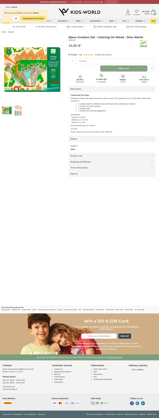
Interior (140, 21)
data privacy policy (115, 357)
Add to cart (123, 68)
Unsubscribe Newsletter (102, 379)
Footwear (63, 21)
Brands (11, 32)
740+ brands (19, 27)
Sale (153, 21)
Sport (80, 21)
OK (16, 18)
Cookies (142, 414)
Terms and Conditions (94, 414)
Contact (7, 365)
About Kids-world (100, 369)
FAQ (95, 377)
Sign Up (125, 336)
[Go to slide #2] (18, 110)
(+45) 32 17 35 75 (15, 372)
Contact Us (58, 369)
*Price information (79, 168)
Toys (125, 21)
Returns (74, 174)
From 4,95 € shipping (136, 27)
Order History (59, 377)
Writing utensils (88, 310)
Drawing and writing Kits (46, 310)
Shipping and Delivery (80, 162)
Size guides (58, 382)
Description (75, 89)
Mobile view (151, 414)
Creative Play (26, 310)
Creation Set (15, 310)
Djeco (34, 310)
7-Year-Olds (109, 310)
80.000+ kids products (46, 27)
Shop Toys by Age (70, 310)
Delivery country (131, 414)
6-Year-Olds (100, 310)
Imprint (120, 414)
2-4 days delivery (74, 27)
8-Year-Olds (119, 310)
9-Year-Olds (129, 310)
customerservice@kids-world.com (21, 369)
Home (3, 32)
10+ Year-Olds (139, 310)
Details (73, 139)
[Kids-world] (79, 12)
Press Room (98, 374)
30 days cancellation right (104, 26)
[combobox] (117, 61)
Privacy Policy (110, 414)
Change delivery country (33, 18)
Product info (76, 156)
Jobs (95, 372)
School (59, 310)
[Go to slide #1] (6, 110)
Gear (112, 21)
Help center (58, 379)
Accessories (96, 21)
